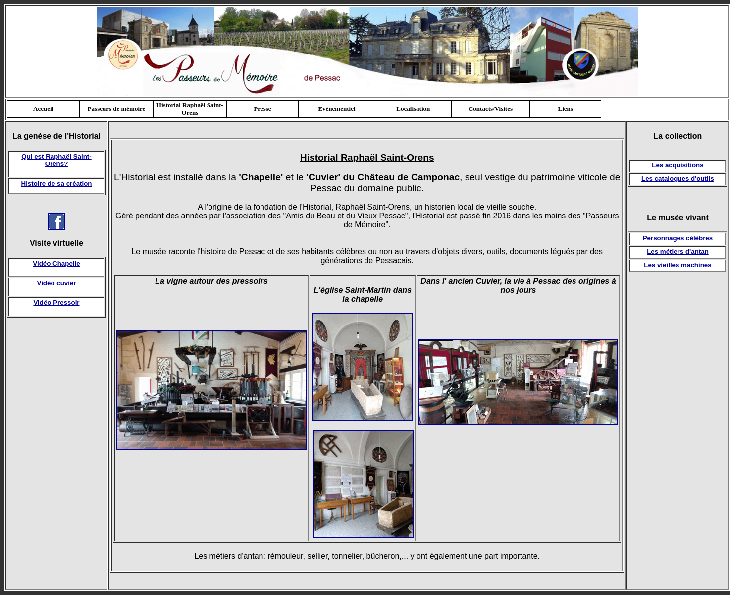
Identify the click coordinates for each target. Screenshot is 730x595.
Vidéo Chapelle (56, 263)
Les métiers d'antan (678, 251)
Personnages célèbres (678, 238)
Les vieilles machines (677, 265)
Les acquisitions (677, 165)
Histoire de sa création (56, 183)
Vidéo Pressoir (56, 302)
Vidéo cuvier (56, 283)
